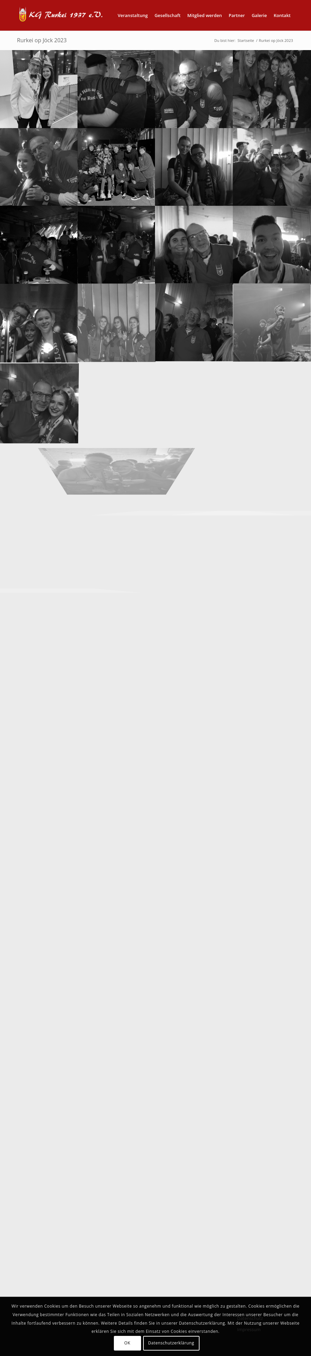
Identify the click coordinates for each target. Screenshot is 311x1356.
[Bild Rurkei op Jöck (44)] (194, 323)
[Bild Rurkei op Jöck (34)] (39, 167)
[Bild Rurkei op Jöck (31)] (117, 89)
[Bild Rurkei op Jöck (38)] (272, 167)
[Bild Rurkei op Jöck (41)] (194, 245)
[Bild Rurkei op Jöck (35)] (117, 167)
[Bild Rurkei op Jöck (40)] (117, 245)
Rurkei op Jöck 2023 (42, 40)
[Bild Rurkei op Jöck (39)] (39, 245)
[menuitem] (132, 15)
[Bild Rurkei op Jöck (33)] (272, 89)
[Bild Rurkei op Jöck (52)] (117, 323)
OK (127, 1343)
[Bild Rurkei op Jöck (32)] (194, 89)
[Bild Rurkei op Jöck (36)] (194, 167)
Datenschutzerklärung (171, 1343)
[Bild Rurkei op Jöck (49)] (272, 245)
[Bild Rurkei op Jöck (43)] (39, 323)
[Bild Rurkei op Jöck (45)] (39, 401)
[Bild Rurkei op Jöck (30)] (39, 89)
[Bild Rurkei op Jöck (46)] (272, 323)
